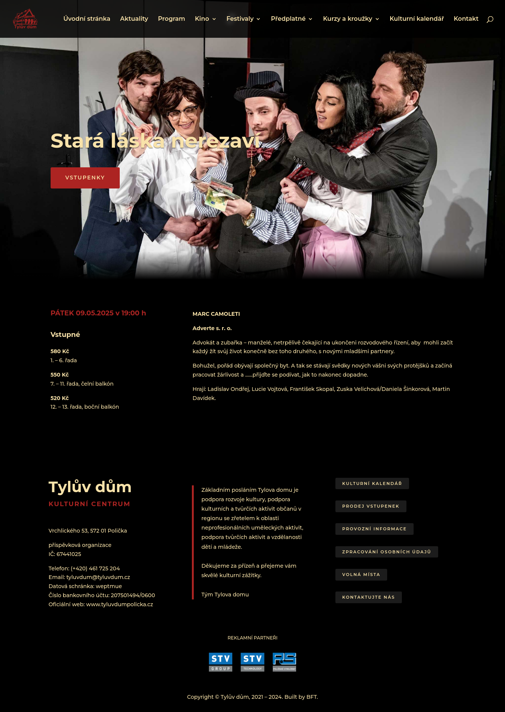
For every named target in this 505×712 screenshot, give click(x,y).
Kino (202, 19)
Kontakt (466, 19)
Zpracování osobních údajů (386, 551)
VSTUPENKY (85, 177)
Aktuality (134, 19)
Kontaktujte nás (368, 597)
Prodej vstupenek (371, 506)
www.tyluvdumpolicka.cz (119, 604)
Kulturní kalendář (416, 19)
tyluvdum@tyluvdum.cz (98, 577)
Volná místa (361, 574)
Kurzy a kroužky (347, 19)
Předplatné (288, 19)
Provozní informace (374, 528)
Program (171, 19)
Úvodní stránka (86, 19)
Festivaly (239, 19)
